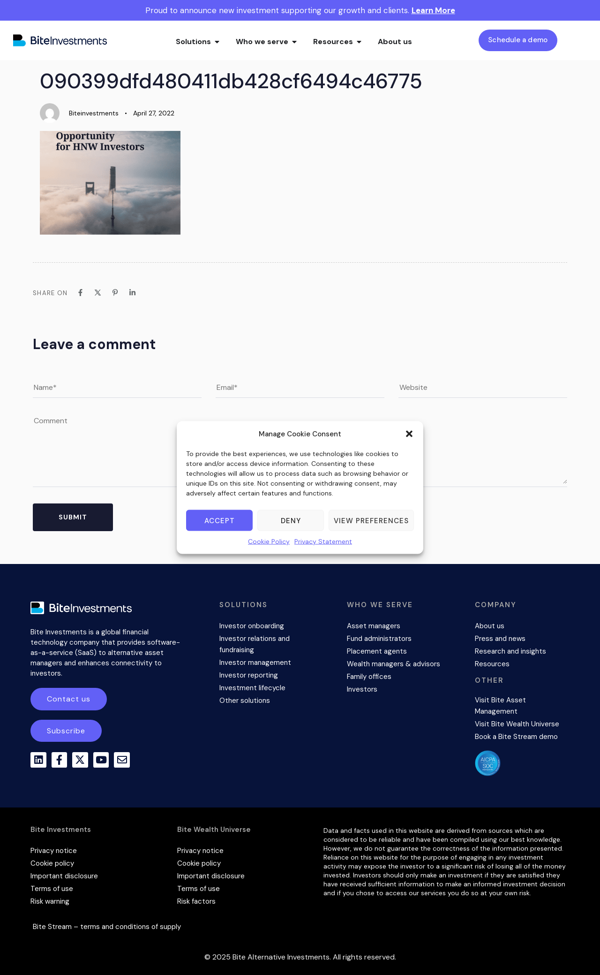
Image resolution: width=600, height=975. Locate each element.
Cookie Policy (269, 541)
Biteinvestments (94, 113)
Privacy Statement (323, 541)
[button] (409, 434)
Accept (219, 520)
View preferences (371, 520)
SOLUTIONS (243, 604)
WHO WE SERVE (380, 604)
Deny (291, 520)
